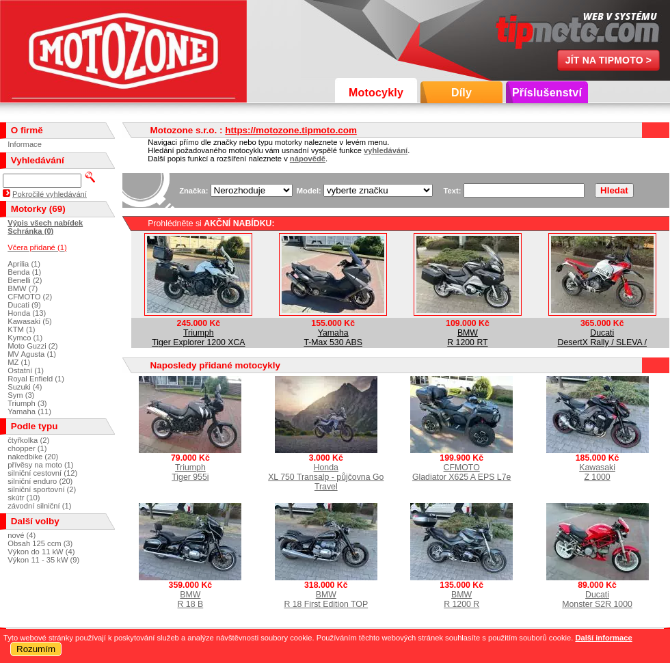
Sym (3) (21, 395)
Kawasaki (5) (30, 321)
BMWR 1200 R (461, 599)
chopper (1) (27, 448)
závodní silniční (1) (39, 506)
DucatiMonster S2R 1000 (597, 599)
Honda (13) (27, 313)
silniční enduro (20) (40, 481)
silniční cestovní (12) (42, 473)
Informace (25, 144)
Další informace (603, 638)
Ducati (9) (24, 305)
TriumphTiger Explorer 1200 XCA (198, 337)
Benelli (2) (25, 280)
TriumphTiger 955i (190, 472)
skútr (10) (24, 497)
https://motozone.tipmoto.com (291, 130)
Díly (461, 92)
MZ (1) (19, 362)
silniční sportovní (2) (42, 489)
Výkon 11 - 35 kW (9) (43, 560)
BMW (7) (23, 288)
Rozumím (35, 649)
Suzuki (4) (25, 387)
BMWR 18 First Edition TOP (326, 599)
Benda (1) (24, 272)
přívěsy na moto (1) (40, 465)
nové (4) (22, 535)
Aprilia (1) (24, 264)
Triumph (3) (27, 403)
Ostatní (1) (26, 370)
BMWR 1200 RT (467, 337)
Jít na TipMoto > (608, 60)
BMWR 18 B (191, 599)
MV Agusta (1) (32, 354)
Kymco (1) (25, 338)
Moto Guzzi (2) (32, 346)
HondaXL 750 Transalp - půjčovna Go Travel (326, 477)
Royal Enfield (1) (36, 379)
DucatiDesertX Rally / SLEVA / (602, 337)
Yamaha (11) (29, 411)
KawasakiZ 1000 (597, 472)
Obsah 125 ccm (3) (40, 543)
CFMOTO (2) (30, 297)
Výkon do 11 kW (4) (41, 551)
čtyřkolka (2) (28, 440)
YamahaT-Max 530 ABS (333, 337)
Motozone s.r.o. (123, 51)
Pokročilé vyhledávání (49, 194)
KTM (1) (21, 329)
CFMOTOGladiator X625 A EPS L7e (461, 472)
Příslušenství (547, 92)
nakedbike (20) (33, 456)
